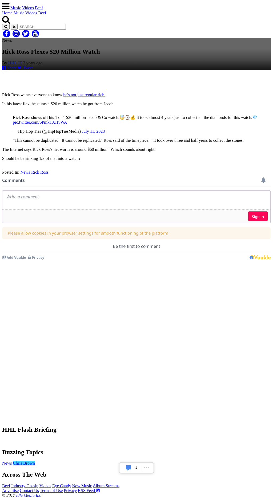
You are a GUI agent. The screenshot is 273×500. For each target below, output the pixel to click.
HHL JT (15, 63)
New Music (82, 486)
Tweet (25, 67)
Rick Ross (40, 172)
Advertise (10, 490)
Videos (28, 8)
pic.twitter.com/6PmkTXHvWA (40, 122)
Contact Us (29, 490)
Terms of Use (51, 490)
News (25, 172)
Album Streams (106, 486)
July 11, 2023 (93, 131)
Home (7, 13)
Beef (39, 8)
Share (9, 67)
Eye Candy (61, 486)
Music (15, 8)
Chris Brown (24, 463)
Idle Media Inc (28, 495)
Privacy (70, 490)
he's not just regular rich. (84, 95)
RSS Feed (89, 490)
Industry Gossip (24, 486)
